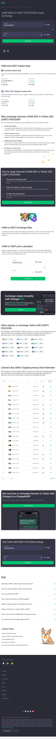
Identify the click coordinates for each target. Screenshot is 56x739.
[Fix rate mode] (40, 34)
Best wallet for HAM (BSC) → (9, 663)
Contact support (28, 526)
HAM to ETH (16, 392)
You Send (6, 23)
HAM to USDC (17, 470)
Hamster (15, 7)
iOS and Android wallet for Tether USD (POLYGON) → (15, 666)
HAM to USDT (17, 409)
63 (12, 499)
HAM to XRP (16, 459)
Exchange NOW (28, 202)
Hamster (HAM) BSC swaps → (9, 654)
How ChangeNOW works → (9, 660)
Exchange (28, 41)
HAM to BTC (16, 387)
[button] (48, 24)
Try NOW (20, 309)
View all (53, 499)
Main (2, 7)
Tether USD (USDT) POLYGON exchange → (13, 657)
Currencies (8, 7)
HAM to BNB (16, 448)
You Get (6, 33)
